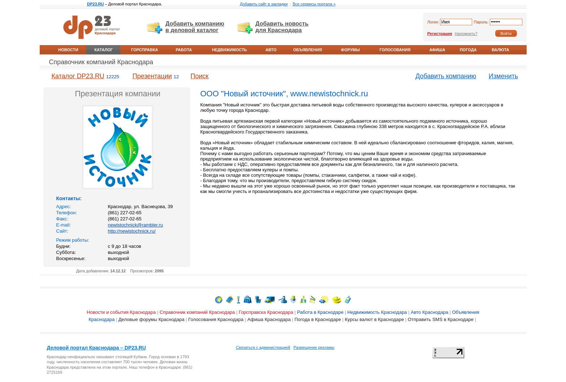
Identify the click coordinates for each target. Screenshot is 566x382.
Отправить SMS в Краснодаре (441, 319)
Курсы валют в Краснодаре (374, 319)
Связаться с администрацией (263, 347)
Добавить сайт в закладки (263, 4)
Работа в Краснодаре (320, 312)
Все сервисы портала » (314, 4)
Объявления (307, 50)
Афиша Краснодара (269, 319)
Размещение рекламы (313, 347)
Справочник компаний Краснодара (101, 62)
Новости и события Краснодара (121, 312)
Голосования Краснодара (216, 319)
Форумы (350, 50)
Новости (68, 50)
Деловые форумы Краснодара (151, 319)
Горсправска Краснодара (266, 312)
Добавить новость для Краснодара (282, 27)
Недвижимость (229, 50)
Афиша (437, 50)
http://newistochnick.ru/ (132, 231)
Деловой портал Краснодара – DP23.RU (96, 348)
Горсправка (144, 50)
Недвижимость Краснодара (377, 312)
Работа (184, 50)
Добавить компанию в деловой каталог (194, 27)
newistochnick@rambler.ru (135, 225)
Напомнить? (466, 33)
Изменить (503, 76)
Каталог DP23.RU (78, 76)
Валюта (500, 50)
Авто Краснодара (429, 312)
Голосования (394, 50)
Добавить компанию (445, 76)
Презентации (152, 76)
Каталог (104, 50)
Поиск (200, 76)
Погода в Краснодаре (318, 319)
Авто (271, 50)
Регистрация (439, 33)
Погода (468, 50)
